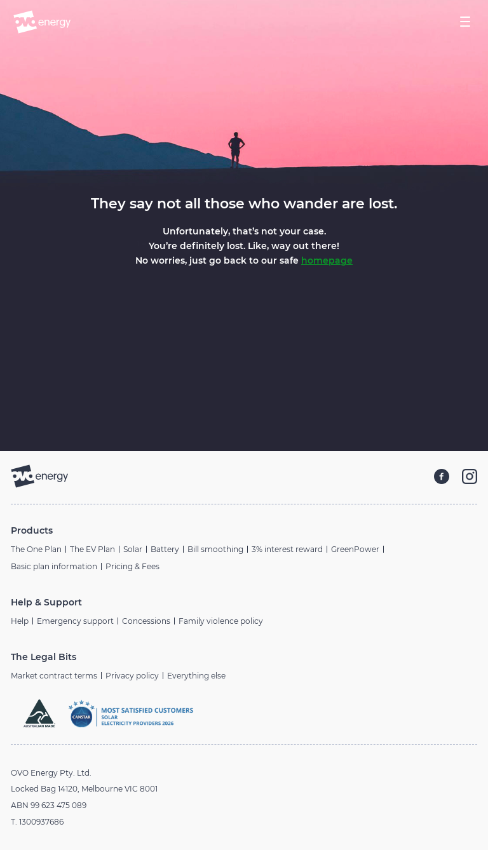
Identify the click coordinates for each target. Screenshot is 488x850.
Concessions (146, 621)
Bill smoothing (215, 549)
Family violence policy (221, 621)
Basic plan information (54, 566)
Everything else (196, 675)
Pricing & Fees (132, 566)
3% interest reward (287, 549)
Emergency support (75, 621)
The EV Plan (92, 549)
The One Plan (36, 549)
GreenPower (355, 549)
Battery (165, 549)
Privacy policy (132, 675)
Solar (132, 549)
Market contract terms (54, 675)
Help (20, 621)
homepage (327, 260)
